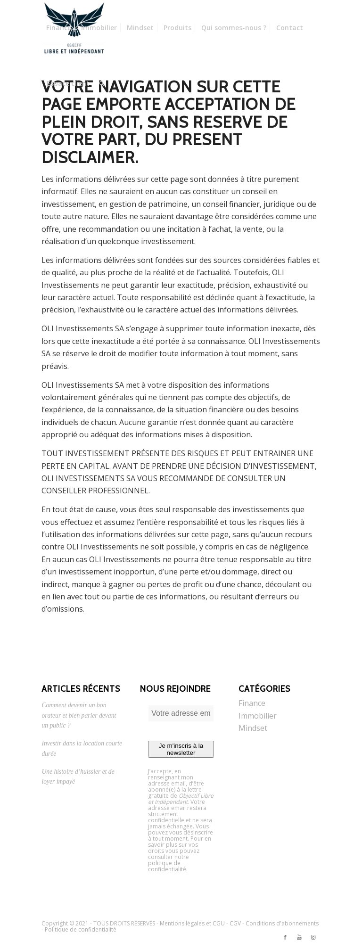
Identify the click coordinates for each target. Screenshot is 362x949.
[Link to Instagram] (313, 937)
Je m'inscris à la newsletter (181, 749)
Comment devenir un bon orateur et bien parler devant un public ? (78, 715)
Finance (252, 703)
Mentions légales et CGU (192, 923)
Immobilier (258, 716)
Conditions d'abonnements (282, 923)
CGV (235, 923)
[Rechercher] (101, 83)
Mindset (253, 728)
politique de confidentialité (167, 866)
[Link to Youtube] (299, 937)
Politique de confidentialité (80, 929)
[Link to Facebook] (285, 937)
